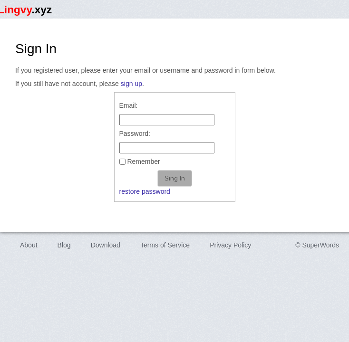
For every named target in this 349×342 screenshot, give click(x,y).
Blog (64, 245)
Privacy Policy (230, 245)
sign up (131, 83)
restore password (144, 191)
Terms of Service (165, 245)
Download (105, 245)
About (29, 245)
